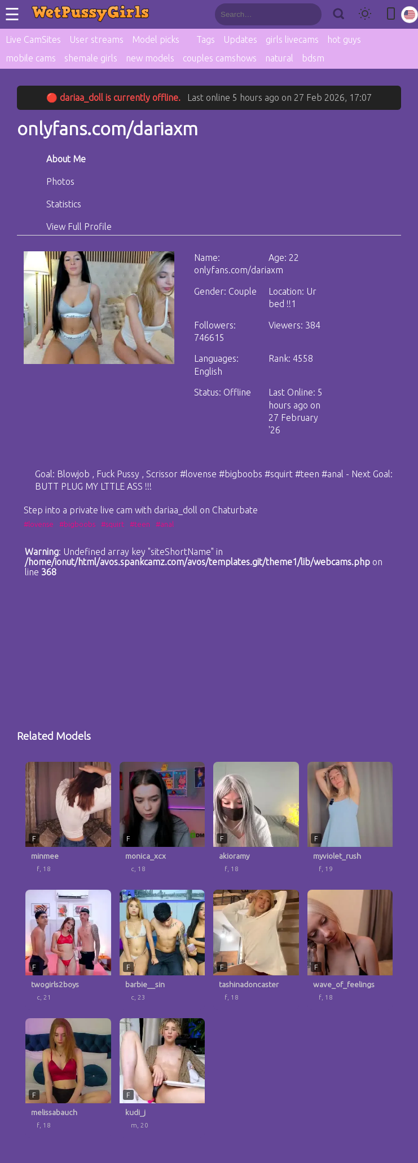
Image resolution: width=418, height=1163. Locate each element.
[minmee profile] (68, 822)
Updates (240, 39)
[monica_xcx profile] (162, 822)
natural (279, 58)
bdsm (313, 58)
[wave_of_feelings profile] (350, 950)
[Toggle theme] (365, 14)
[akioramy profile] (256, 822)
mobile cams (31, 58)
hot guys (344, 39)
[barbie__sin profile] (162, 950)
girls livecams (292, 39)
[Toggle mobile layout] (391, 14)
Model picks (155, 39)
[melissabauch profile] (68, 1078)
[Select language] (409, 14)
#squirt (112, 524)
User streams (96, 39)
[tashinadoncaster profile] (256, 950)
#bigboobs (77, 524)
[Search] (338, 14)
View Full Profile (79, 226)
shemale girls (90, 58)
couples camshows (220, 58)
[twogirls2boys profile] (68, 950)
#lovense (39, 524)
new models (150, 58)
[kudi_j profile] (162, 1078)
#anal (165, 524)
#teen (140, 524)
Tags (205, 39)
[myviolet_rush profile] (350, 822)
